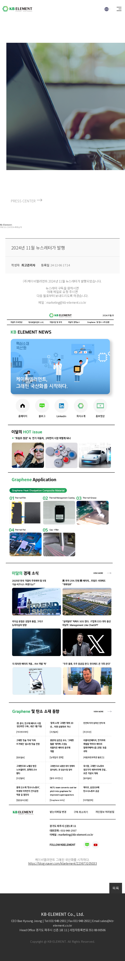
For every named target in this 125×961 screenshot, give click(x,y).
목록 (115, 888)
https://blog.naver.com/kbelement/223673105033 (62, 863)
